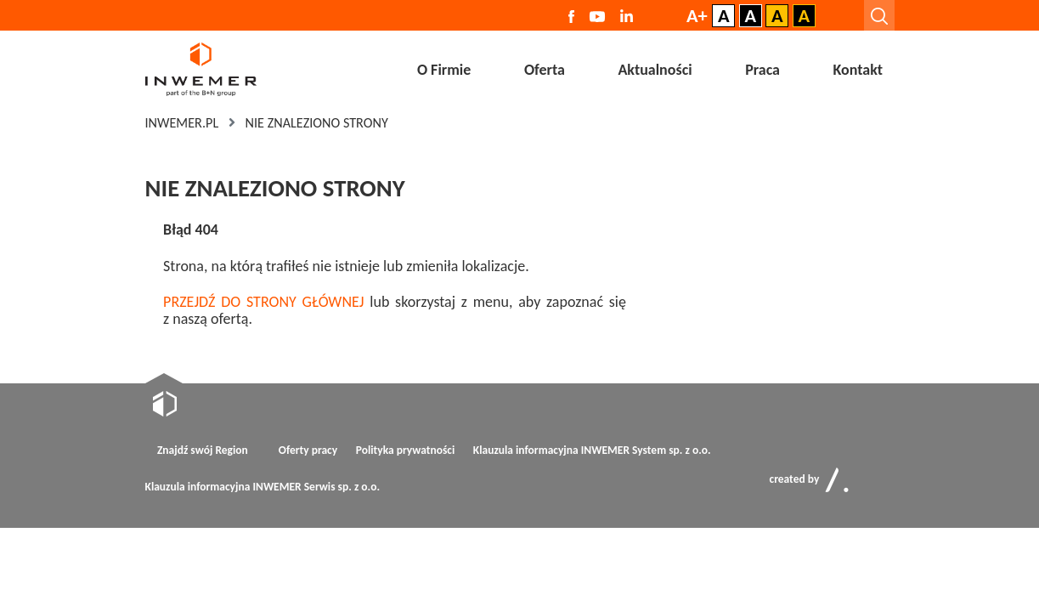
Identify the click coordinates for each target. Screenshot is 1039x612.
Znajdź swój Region (202, 450)
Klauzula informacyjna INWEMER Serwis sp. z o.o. (263, 486)
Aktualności (655, 69)
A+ (697, 15)
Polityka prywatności (405, 450)
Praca (762, 69)
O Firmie (444, 69)
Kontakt (858, 69)
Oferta (544, 69)
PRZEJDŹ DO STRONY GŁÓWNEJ (263, 301)
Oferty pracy (308, 450)
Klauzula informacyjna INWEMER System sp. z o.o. (592, 450)
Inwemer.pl (182, 123)
